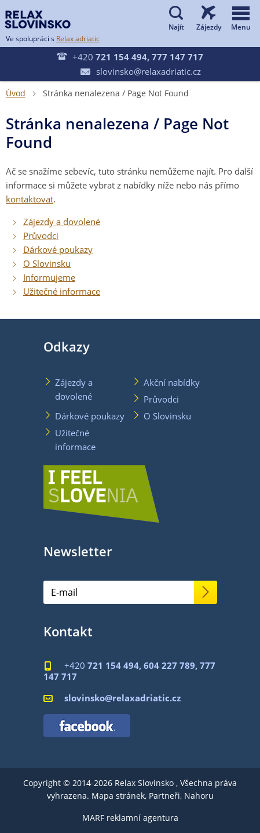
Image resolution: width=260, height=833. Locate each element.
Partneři (164, 795)
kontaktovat (29, 199)
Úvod (15, 93)
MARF (93, 817)
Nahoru (199, 795)
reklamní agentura (142, 817)
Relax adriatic (78, 38)
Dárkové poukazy (58, 249)
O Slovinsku (47, 263)
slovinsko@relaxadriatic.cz (140, 71)
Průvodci (40, 235)
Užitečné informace (61, 291)
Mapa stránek (118, 795)
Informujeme (49, 277)
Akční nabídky (172, 382)
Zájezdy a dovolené (61, 221)
